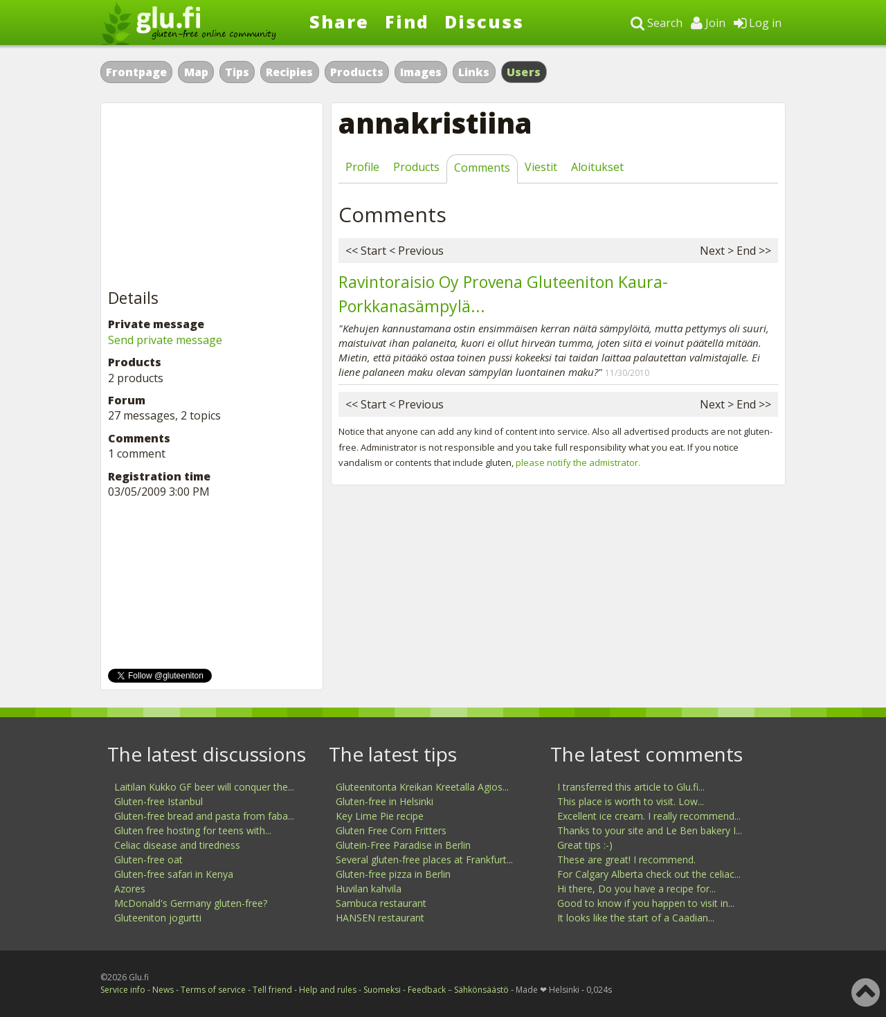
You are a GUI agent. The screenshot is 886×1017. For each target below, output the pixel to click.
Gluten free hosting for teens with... (192, 830)
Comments (482, 167)
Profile (362, 166)
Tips (237, 72)
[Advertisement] (212, 196)
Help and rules (327, 990)
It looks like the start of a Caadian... (635, 917)
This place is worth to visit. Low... (630, 801)
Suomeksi (382, 990)
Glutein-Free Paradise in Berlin (403, 845)
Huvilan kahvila (368, 888)
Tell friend (272, 990)
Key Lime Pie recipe (380, 815)
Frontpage (136, 72)
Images (421, 72)
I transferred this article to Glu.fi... (631, 786)
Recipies (289, 72)
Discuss (484, 21)
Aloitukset (597, 166)
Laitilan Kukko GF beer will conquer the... (204, 786)
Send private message (165, 340)
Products (356, 72)
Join (708, 22)
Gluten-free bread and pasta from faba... (204, 815)
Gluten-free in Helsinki (384, 801)
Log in (757, 22)
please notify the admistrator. (578, 462)
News (163, 990)
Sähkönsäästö (481, 990)
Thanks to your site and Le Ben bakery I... (649, 830)
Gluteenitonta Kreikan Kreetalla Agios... (422, 786)
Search (656, 22)
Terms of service (213, 990)
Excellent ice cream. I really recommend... (649, 815)
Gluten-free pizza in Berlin (393, 874)
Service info (122, 990)
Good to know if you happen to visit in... (645, 903)
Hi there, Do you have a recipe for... (636, 888)
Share (339, 21)
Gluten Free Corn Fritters (391, 830)
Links (473, 72)
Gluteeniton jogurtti (157, 917)
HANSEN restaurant (380, 917)
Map (196, 72)
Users (524, 72)
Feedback (427, 990)
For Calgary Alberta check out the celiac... (649, 874)
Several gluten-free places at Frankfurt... (424, 859)
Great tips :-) (585, 845)
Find (407, 21)
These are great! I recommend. (626, 859)
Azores (129, 888)
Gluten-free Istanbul (158, 801)
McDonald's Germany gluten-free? (190, 903)
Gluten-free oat (148, 859)
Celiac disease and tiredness (177, 845)
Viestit (541, 166)
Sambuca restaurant (381, 903)
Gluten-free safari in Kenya (173, 874)
